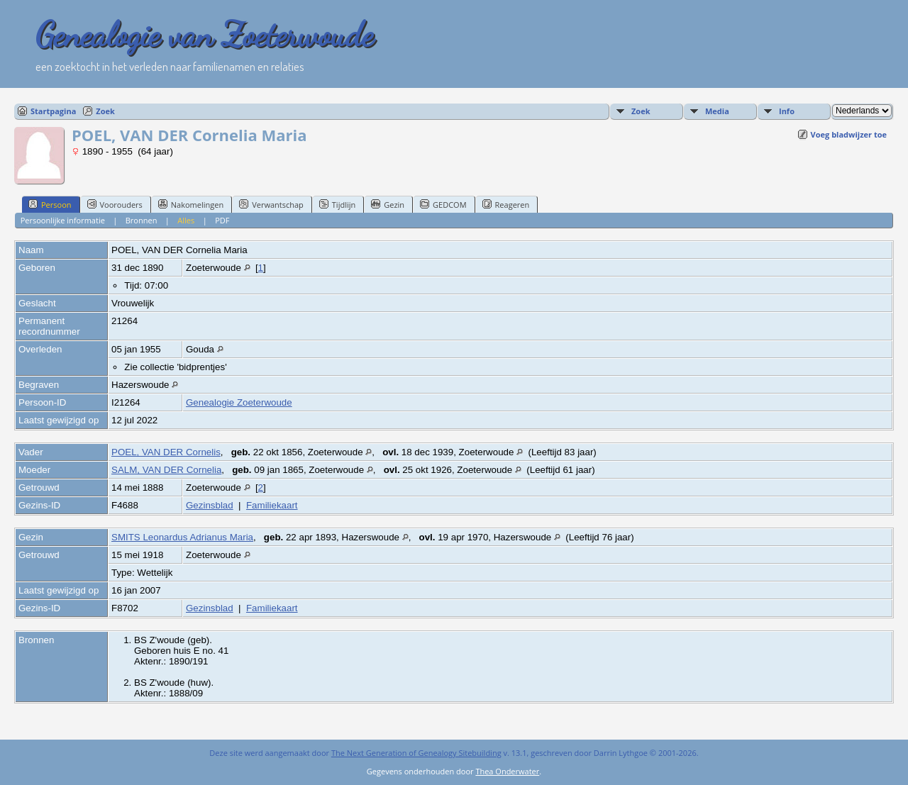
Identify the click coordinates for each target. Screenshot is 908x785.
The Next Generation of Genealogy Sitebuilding (416, 752)
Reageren (506, 204)
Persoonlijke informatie (63, 220)
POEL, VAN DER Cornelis (166, 452)
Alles (185, 220)
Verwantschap (271, 204)
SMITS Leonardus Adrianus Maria (182, 537)
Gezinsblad (209, 505)
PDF (222, 220)
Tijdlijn (337, 204)
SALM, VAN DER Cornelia (166, 469)
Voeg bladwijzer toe (849, 134)
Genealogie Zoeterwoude (239, 402)
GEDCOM (443, 204)
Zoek (105, 111)
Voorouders (115, 204)
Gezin (387, 204)
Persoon (50, 204)
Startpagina (53, 111)
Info (786, 111)
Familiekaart (272, 505)
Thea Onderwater (507, 771)
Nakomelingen (190, 204)
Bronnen (141, 220)
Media (717, 111)
